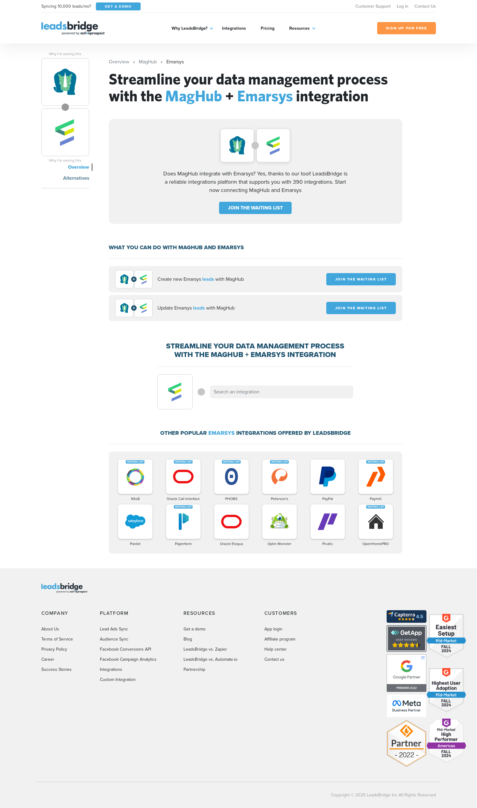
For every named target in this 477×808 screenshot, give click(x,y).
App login (273, 629)
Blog (188, 639)
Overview (78, 167)
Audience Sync (114, 639)
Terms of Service (57, 639)
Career (47, 659)
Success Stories (56, 669)
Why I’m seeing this (65, 54)
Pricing (267, 28)
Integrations (234, 28)
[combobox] (281, 391)
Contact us (274, 659)
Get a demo (195, 629)
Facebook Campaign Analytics (128, 659)
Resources (299, 28)
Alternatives (76, 178)
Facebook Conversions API (125, 649)
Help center (275, 649)
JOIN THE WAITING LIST (255, 207)
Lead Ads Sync (114, 629)
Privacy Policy (54, 649)
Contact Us (425, 6)
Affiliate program (279, 639)
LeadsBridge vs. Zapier (205, 649)
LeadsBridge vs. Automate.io (210, 659)
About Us (50, 629)
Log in (402, 6)
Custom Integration (118, 679)
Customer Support (373, 6)
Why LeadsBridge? (189, 28)
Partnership (194, 669)
